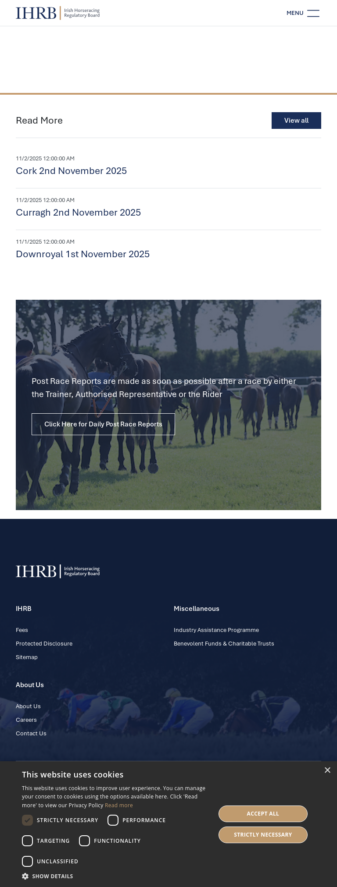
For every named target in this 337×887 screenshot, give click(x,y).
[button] (116, 876)
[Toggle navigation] (303, 13)
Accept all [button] (263, 813)
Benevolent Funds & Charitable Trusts (224, 643)
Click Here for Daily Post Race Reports (103, 424)
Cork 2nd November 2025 (71, 171)
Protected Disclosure (44, 643)
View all (296, 120)
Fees (22, 630)
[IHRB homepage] (58, 13)
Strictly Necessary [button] (263, 834)
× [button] (327, 770)
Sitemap (27, 657)
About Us (28, 706)
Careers (26, 720)
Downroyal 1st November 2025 (83, 254)
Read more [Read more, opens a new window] (119, 805)
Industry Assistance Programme (216, 630)
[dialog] (168, 824)
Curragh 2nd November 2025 (78, 212)
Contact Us (31, 733)
